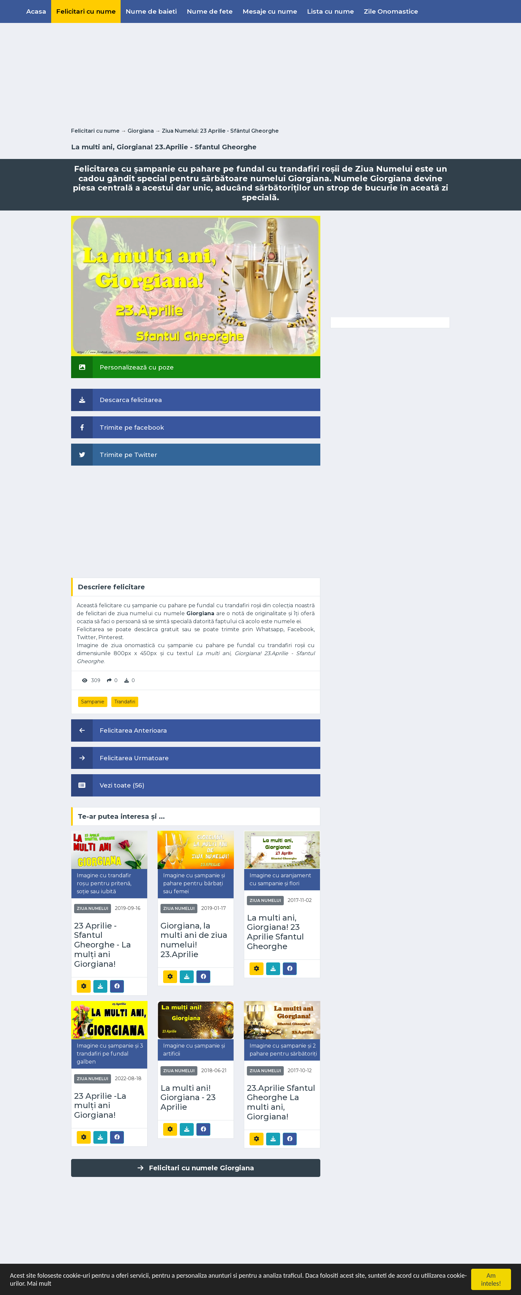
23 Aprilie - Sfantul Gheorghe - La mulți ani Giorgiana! (102, 945)
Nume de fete (210, 11)
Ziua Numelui (92, 908)
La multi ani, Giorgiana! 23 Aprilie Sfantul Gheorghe (275, 932)
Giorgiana (141, 131)
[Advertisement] (260, 73)
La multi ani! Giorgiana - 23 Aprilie (188, 1097)
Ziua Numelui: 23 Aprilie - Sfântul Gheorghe (220, 131)
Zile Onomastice (391, 11)
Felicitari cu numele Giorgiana (196, 1168)
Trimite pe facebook (117, 427)
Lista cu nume (330, 11)
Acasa (36, 11)
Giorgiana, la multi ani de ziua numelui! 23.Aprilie (193, 940)
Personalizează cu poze (122, 367)
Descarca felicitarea (116, 400)
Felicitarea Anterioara (119, 730)
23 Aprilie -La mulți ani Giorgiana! (100, 1105)
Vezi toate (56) (108, 785)
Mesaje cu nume (270, 11)
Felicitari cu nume (86, 11)
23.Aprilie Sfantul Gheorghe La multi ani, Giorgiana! (281, 1102)
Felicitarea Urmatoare (120, 758)
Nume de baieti (151, 11)
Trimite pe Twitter (114, 455)
